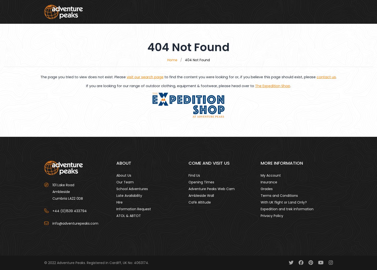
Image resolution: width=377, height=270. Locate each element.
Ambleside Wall (201, 195)
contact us (326, 77)
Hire (119, 202)
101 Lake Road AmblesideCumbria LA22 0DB (67, 192)
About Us (123, 175)
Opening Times (201, 182)
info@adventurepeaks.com (75, 223)
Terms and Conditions (279, 195)
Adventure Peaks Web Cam (211, 188)
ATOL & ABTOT (128, 215)
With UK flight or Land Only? (284, 202)
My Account (271, 175)
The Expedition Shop (272, 86)
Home (172, 60)
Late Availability (129, 195)
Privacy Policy (272, 215)
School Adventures (132, 188)
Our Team (125, 182)
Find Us (194, 175)
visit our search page (145, 77)
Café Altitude (199, 202)
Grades (267, 188)
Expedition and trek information (287, 209)
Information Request (133, 209)
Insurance (269, 182)
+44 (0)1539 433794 (69, 211)
